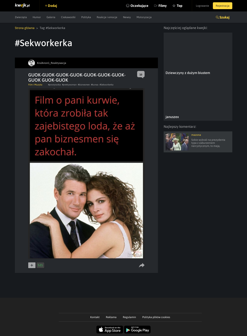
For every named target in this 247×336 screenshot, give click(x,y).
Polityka (86, 17)
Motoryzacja (144, 17)
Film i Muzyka (35, 84)
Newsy (127, 17)
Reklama (111, 317)
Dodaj (52, 6)
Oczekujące (139, 6)
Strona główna (25, 28)
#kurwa (94, 84)
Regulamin (129, 317)
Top (179, 6)
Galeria (51, 17)
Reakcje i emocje (107, 17)
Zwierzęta (21, 17)
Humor (37, 17)
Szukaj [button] (224, 17)
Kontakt (95, 317)
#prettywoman (69, 84)
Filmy (162, 6)
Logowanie (202, 5)
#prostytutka (54, 84)
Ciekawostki (68, 17)
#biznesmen (84, 84)
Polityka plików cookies (156, 317)
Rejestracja (222, 5)
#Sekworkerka (106, 84)
